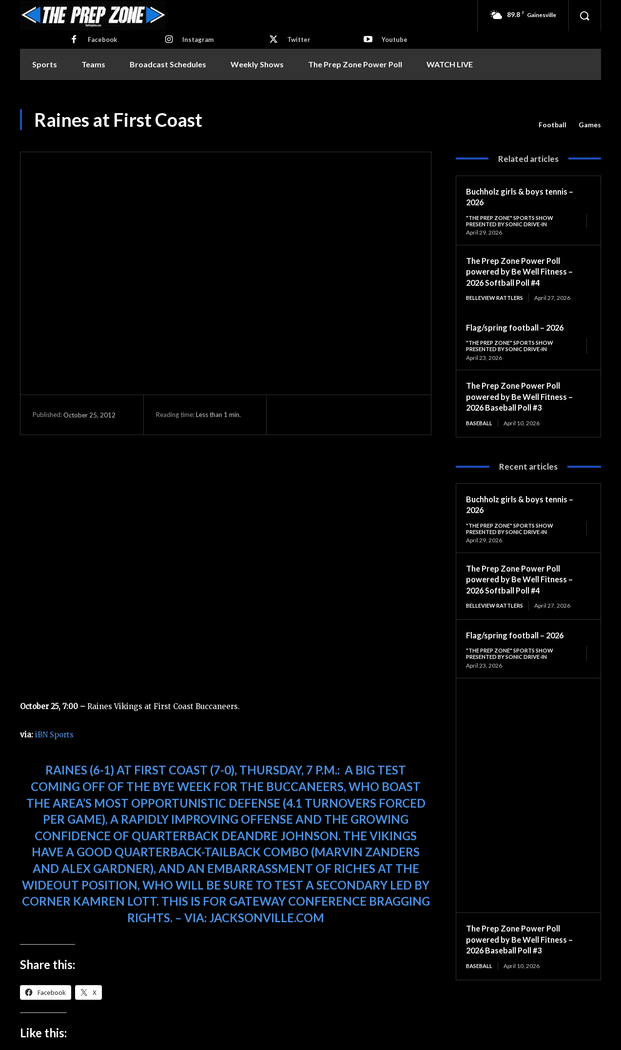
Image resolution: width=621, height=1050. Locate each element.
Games (590, 125)
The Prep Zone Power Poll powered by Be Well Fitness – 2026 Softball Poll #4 (524, 272)
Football (552, 125)
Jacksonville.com (266, 918)
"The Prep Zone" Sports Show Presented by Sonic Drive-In (514, 221)
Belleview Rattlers (498, 299)
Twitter (298, 39)
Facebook (102, 39)
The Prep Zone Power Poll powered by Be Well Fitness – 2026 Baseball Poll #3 (524, 399)
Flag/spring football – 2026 (519, 328)
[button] (584, 15)
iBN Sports (54, 734)
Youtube (395, 39)
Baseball (480, 425)
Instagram (197, 39)
